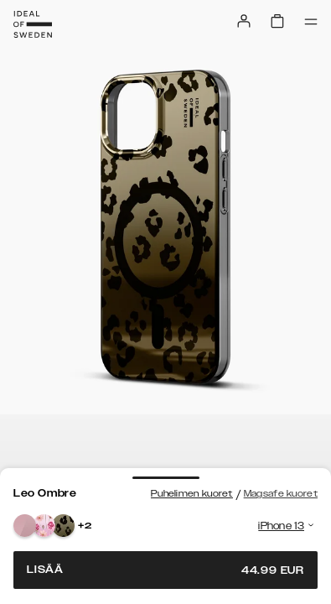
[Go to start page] (32, 24)
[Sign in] (244, 21)
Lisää (165, 570)
